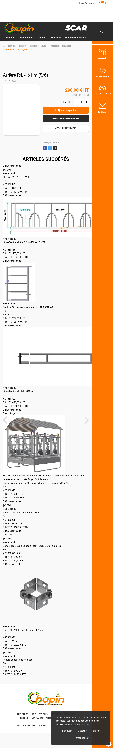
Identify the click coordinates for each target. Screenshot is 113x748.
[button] (17, 49)
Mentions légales (39, 725)
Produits (11, 37)
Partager (45, 147)
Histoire (23, 717)
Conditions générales (21, 725)
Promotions (27, 37)
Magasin (37, 717)
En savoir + (68, 730)
